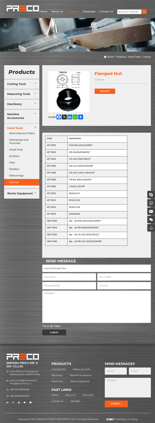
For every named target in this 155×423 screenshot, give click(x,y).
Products (72, 11)
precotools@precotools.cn (24, 380)
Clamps (147, 57)
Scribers (14, 156)
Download (89, 11)
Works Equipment (20, 193)
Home (43, 11)
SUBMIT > (116, 403)
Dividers (14, 169)
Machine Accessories (15, 116)
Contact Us (106, 11)
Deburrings (16, 175)
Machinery (14, 104)
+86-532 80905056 (19, 389)
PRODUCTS (61, 364)
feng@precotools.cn (20, 383)
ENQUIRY (105, 91)
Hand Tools (134, 57)
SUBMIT (54, 332)
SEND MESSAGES (120, 364)
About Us (57, 11)
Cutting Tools (16, 84)
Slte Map (75, 401)
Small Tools (16, 149)
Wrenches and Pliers (22, 133)
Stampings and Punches (18, 141)
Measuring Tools (18, 94)
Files (12, 162)
